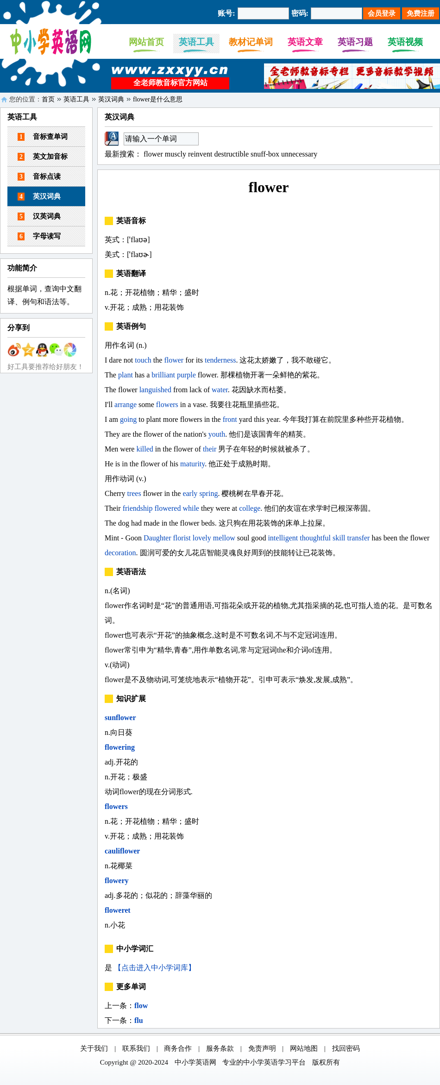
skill (339, 538)
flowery (117, 880)
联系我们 (136, 1048)
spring (208, 493)
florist (182, 538)
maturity (192, 464)
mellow (224, 538)
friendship (138, 508)
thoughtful (315, 538)
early (189, 493)
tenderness (220, 360)
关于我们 (94, 1048)
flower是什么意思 (157, 99)
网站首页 (146, 42)
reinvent (200, 154)
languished (155, 390)
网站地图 (304, 1048)
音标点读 (39, 177)
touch (143, 360)
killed (144, 449)
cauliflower (122, 851)
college (249, 508)
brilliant (163, 375)
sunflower (120, 717)
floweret (118, 910)
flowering (120, 747)
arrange (125, 404)
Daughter (157, 538)
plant (125, 375)
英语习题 (355, 42)
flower (153, 154)
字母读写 (39, 236)
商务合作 (178, 1048)
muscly (175, 154)
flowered (168, 508)
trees (134, 493)
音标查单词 (43, 137)
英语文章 (305, 42)
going (128, 419)
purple (186, 375)
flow (141, 1006)
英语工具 (196, 42)
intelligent (283, 538)
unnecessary (299, 154)
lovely (202, 538)
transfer (358, 538)
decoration (120, 553)
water (220, 390)
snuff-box (265, 154)
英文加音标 (43, 157)
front (230, 419)
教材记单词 (251, 42)
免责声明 (262, 1048)
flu (138, 1020)
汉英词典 (39, 216)
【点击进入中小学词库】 (154, 968)
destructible (231, 154)
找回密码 (346, 1048)
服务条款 (220, 1048)
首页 (48, 99)
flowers (167, 404)
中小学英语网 (195, 1062)
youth (216, 434)
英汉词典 (111, 99)
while (190, 508)
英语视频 (405, 42)
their (209, 449)
